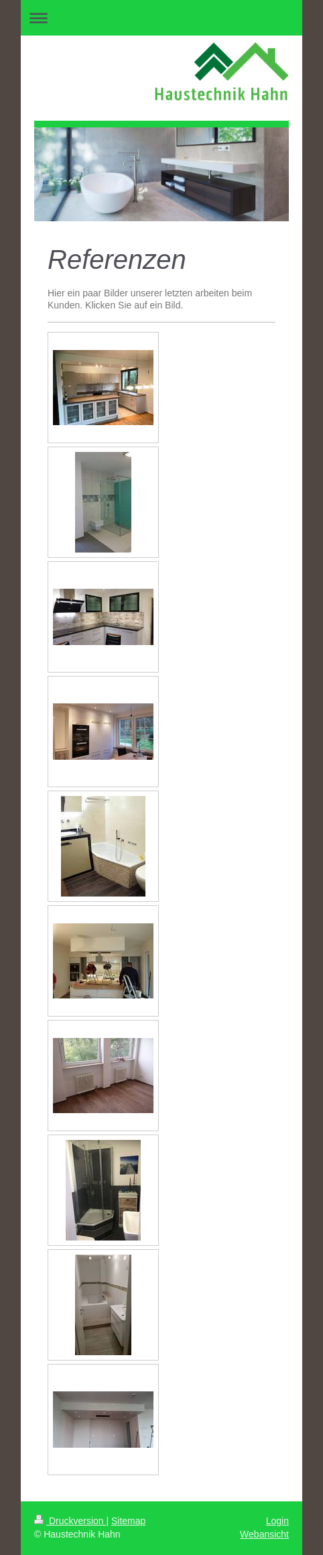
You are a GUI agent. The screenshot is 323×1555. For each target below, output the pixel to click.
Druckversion (70, 1520)
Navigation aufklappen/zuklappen (161, 17)
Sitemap (128, 1520)
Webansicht (264, 1534)
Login (277, 1520)
